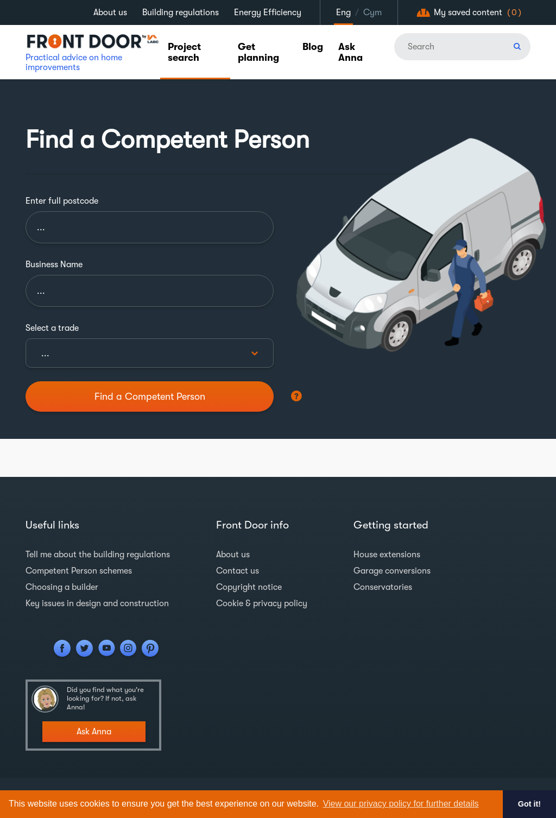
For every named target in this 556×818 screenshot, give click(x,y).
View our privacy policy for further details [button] (401, 803)
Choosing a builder (62, 587)
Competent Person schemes (79, 571)
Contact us (237, 571)
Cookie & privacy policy (261, 603)
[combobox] (150, 353)
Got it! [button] (529, 804)
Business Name (54, 264)
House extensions (386, 554)
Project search (184, 52)
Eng (343, 12)
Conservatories (382, 587)
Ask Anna (350, 52)
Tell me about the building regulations (98, 554)
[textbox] (149, 353)
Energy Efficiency (267, 12)
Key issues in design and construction (97, 603)
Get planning (258, 52)
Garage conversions (392, 571)
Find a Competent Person (149, 396)
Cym (372, 12)
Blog (312, 46)
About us (110, 12)
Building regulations (180, 12)
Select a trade (52, 328)
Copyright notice (249, 587)
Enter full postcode (62, 201)
